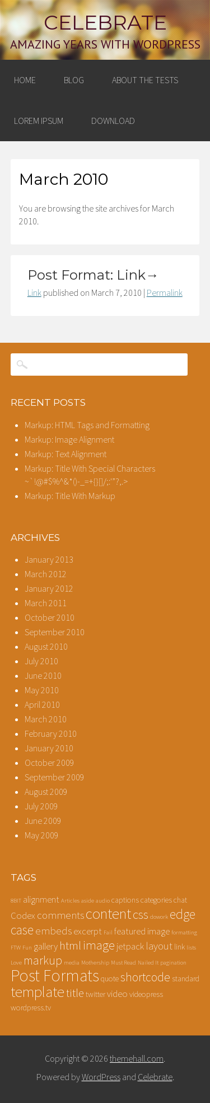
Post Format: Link (93, 275)
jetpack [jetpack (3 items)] (130, 946)
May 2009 (42, 835)
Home (25, 79)
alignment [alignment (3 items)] (41, 899)
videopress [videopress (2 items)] (146, 994)
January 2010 (49, 748)
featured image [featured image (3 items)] (142, 931)
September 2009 (55, 777)
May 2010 (42, 690)
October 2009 (49, 762)
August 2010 (46, 646)
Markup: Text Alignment (65, 453)
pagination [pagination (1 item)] (173, 962)
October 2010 (49, 617)
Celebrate (105, 22)
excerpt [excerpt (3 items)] (87, 931)
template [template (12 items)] (37, 991)
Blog (74, 79)
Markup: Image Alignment (69, 439)
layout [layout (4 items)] (159, 945)
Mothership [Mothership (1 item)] (95, 962)
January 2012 (49, 588)
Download (113, 120)
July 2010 (41, 660)
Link (34, 292)
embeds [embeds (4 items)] (53, 930)
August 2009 (46, 791)
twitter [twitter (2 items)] (95, 994)
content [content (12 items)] (108, 913)
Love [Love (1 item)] (16, 962)
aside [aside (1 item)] (87, 900)
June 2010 (43, 675)
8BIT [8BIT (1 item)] (16, 900)
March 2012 (46, 573)
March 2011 (46, 602)
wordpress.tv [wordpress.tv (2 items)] (31, 1008)
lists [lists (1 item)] (191, 947)
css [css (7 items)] (140, 914)
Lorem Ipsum (38, 120)
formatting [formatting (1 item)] (184, 932)
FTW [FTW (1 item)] (16, 947)
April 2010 (42, 704)
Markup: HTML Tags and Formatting (87, 424)
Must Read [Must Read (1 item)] (123, 962)
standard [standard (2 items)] (185, 978)
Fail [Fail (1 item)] (108, 932)
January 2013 (49, 559)
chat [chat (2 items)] (180, 900)
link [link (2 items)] (179, 947)
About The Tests (145, 79)
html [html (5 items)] (70, 945)
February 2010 (51, 733)
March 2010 (46, 719)
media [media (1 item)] (72, 962)
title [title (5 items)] (75, 993)
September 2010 (55, 631)
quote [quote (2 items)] (110, 978)
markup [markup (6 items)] (43, 960)
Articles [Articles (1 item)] (70, 900)
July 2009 (41, 806)
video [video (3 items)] (117, 994)
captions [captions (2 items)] (125, 900)
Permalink (165, 292)
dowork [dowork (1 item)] (159, 916)
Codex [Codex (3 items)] (23, 916)
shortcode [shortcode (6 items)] (145, 977)
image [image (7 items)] (99, 945)
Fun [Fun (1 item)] (27, 947)
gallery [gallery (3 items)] (46, 946)
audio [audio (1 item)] (103, 900)
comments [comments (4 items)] (60, 915)
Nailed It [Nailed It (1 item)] (148, 962)
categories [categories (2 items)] (156, 900)
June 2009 (43, 820)
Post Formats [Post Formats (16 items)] (55, 975)
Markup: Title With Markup (70, 495)
